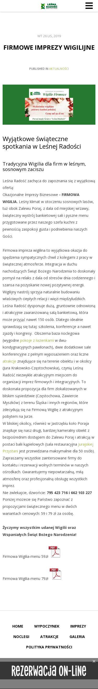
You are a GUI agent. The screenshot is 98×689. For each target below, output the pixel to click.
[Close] (94, 661)
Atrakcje (49, 636)
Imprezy (78, 626)
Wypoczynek (46, 626)
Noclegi (21, 636)
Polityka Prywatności (49, 646)
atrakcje (9, 361)
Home (17, 626)
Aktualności (59, 69)
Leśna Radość (49, 6)
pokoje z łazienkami (37, 340)
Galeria (77, 636)
